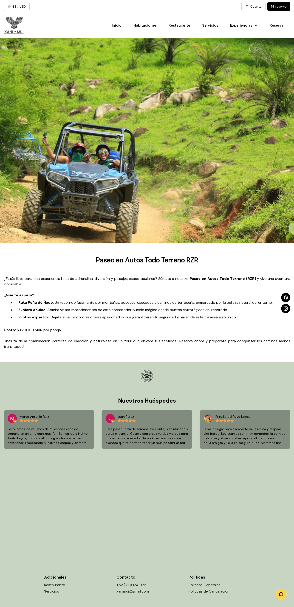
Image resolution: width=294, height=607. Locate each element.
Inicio (117, 25)
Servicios (210, 25)
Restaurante (179, 25)
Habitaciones (145, 25)
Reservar (277, 25)
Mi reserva (279, 6)
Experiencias (244, 25)
